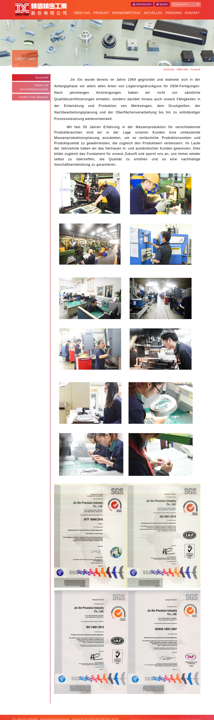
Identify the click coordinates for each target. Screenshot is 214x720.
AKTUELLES (153, 13)
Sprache (162, 4)
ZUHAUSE (168, 69)
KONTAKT (192, 13)
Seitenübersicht (142, 4)
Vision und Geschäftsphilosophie (35, 86)
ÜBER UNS (82, 13)
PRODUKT (101, 13)
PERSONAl (173, 13)
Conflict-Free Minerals (34, 96)
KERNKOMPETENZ (126, 13)
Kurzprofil (42, 76)
